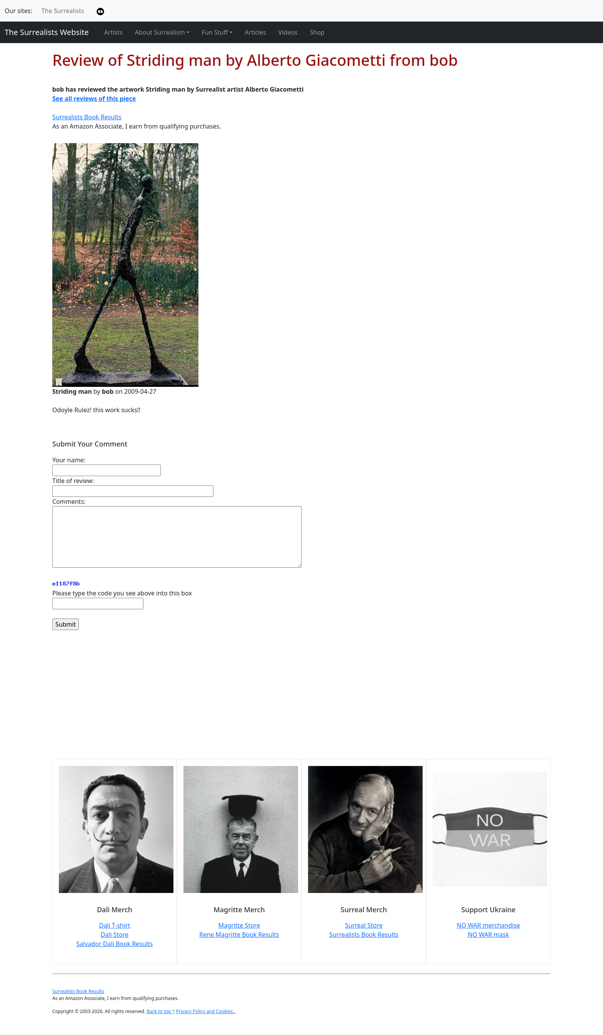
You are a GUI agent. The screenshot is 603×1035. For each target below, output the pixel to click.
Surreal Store (363, 925)
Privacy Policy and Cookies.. (205, 1011)
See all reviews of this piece (94, 98)
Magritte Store (239, 925)
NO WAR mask (488, 934)
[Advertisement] (283, 699)
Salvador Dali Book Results (115, 944)
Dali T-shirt (114, 925)
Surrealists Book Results (87, 117)
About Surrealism (160, 32)
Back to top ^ (161, 1011)
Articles (255, 32)
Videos (288, 32)
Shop (317, 32)
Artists (113, 32)
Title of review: (73, 481)
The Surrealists (63, 11)
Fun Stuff (215, 32)
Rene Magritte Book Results (239, 934)
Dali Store (115, 934)
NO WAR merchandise (488, 925)
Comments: (68, 501)
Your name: (68, 460)
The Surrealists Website (47, 32)
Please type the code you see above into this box (122, 593)
